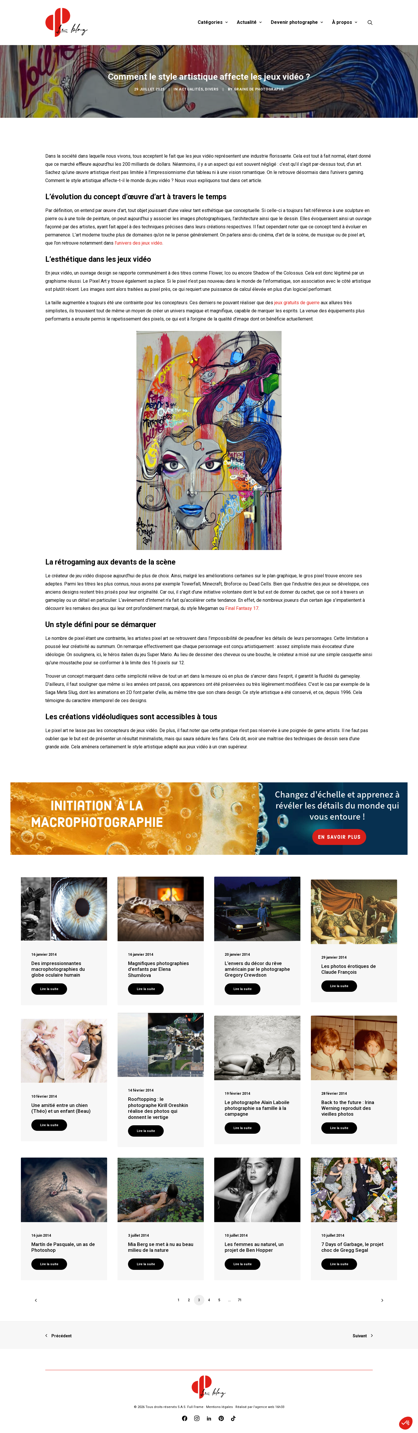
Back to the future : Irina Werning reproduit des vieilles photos (347, 1108)
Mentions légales (219, 1407)
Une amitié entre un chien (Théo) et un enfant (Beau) (61, 1108)
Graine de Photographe (259, 89)
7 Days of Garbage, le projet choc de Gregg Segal (352, 1247)
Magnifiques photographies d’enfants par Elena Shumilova (158, 969)
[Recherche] (370, 22)
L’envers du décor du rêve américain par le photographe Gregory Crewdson (257, 969)
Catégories (213, 22)
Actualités (191, 89)
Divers (212, 89)
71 (240, 1300)
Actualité (249, 22)
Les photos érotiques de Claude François (348, 969)
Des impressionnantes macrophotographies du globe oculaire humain (58, 969)
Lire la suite (49, 989)
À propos (344, 22)
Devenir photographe (297, 22)
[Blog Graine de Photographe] (67, 22)
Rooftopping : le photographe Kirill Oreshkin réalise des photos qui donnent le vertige (158, 1108)
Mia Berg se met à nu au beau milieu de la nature (160, 1247)
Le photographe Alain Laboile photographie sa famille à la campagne (257, 1108)
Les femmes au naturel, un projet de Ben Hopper (254, 1247)
